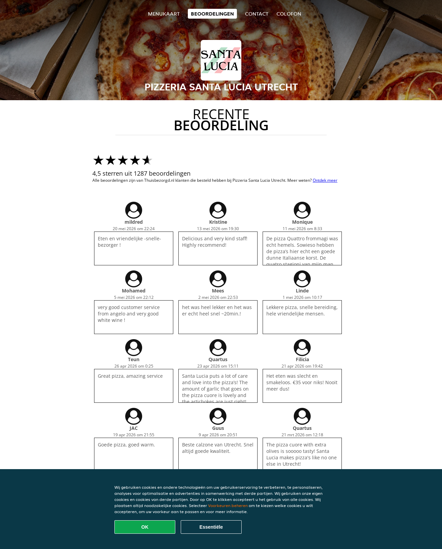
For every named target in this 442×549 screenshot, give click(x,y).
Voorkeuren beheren (228, 505)
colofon (289, 13)
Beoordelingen (212, 13)
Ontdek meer (325, 180)
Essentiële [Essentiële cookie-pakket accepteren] (211, 527)
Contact (256, 13)
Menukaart (164, 13)
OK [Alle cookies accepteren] (145, 527)
